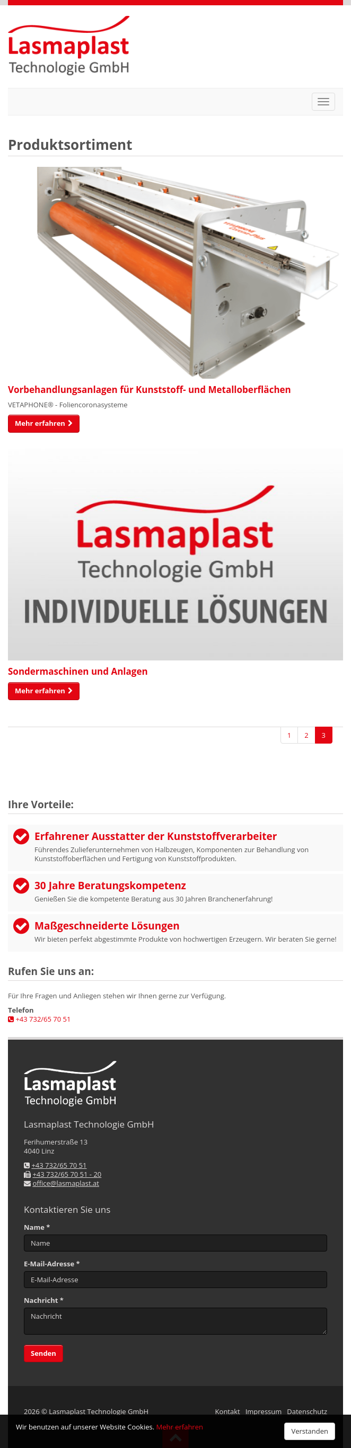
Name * (37, 1227)
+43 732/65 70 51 (39, 1019)
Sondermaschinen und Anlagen (78, 671)
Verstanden (309, 1431)
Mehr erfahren (179, 1427)
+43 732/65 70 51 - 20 (66, 1174)
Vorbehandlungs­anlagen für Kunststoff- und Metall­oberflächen (149, 389)
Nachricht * (44, 1300)
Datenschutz (307, 1411)
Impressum (263, 1411)
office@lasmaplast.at (65, 1183)
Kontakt (227, 1411)
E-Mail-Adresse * (52, 1263)
